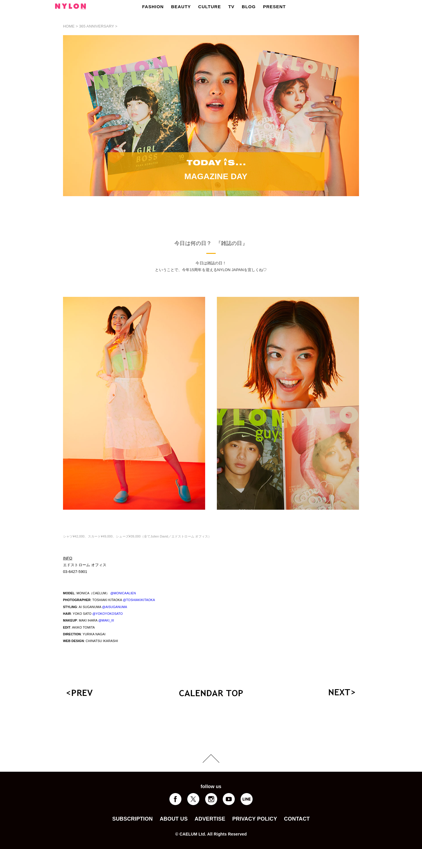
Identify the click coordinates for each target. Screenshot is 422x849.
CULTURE (209, 6)
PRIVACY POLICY (254, 819)
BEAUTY (181, 6)
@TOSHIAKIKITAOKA (139, 600)
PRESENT (274, 6)
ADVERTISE (210, 819)
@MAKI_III (106, 620)
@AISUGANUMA (114, 607)
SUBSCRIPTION (132, 819)
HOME (69, 26)
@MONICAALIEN (123, 593)
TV (231, 6)
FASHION (153, 6)
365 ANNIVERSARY (96, 26)
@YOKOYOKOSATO (107, 613)
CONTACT (297, 819)
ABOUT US (174, 819)
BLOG (249, 6)
